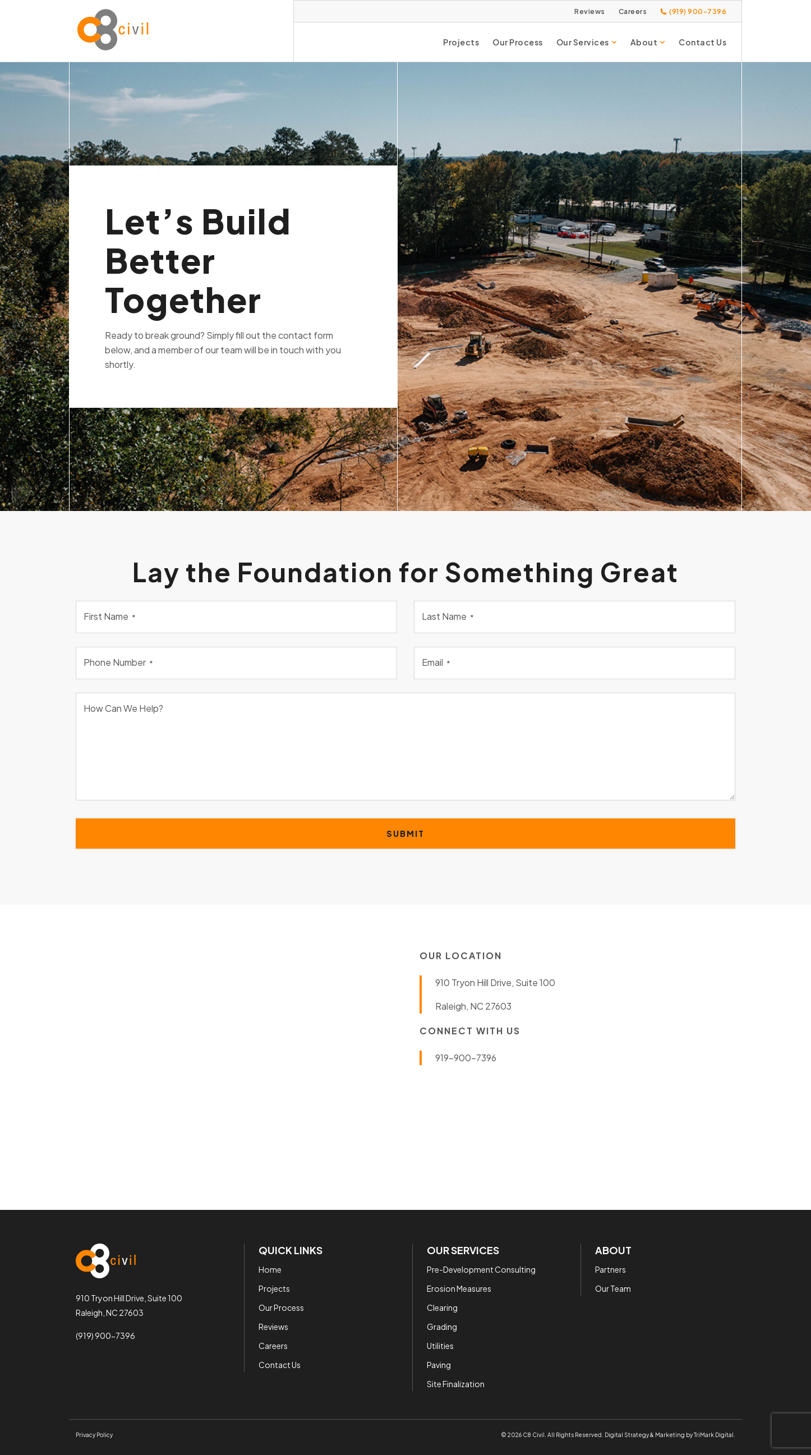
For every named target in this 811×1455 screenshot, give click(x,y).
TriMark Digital (714, 1434)
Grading (442, 1326)
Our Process (517, 42)
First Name (110, 616)
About (648, 42)
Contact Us (702, 42)
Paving (439, 1364)
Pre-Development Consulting (481, 1269)
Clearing (442, 1307)
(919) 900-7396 (105, 1335)
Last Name (448, 616)
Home (270, 1269)
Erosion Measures (459, 1288)
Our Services (586, 42)
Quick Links (290, 1250)
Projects (461, 42)
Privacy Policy (94, 1434)
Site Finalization (456, 1383)
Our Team (613, 1288)
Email (436, 662)
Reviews (589, 11)
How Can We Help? (123, 708)
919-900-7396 (465, 1057)
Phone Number (118, 662)
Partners (610, 1269)
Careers (633, 11)
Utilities (440, 1345)
